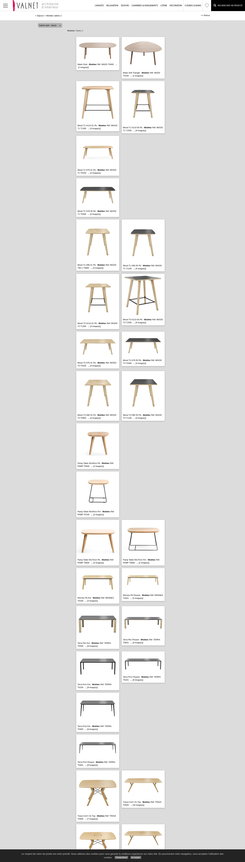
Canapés (99, 5)
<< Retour (205, 15)
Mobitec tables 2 (54, 16)
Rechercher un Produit (228, 5)
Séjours (125, 5)
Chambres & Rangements (145, 5)
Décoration (176, 5)
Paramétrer (121, 857)
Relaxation (112, 5)
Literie (163, 5)
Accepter (136, 857)
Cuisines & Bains (193, 5)
